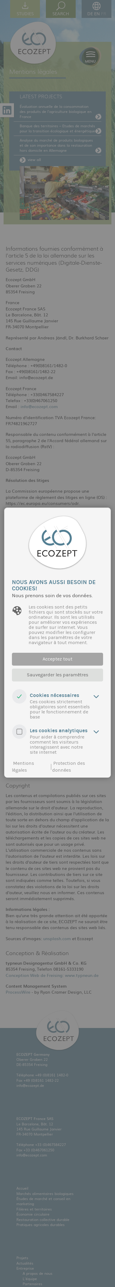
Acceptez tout (57, 659)
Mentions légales (23, 767)
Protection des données (68, 767)
